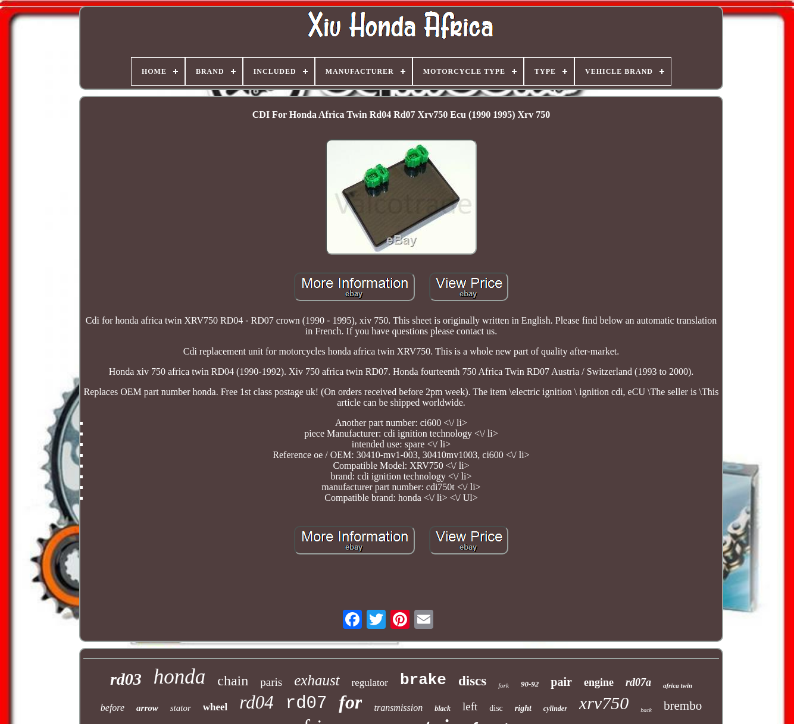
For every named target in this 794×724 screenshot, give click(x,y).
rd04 (256, 702)
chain (232, 680)
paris (271, 682)
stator (180, 708)
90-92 (530, 683)
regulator (370, 682)
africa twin (677, 685)
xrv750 (604, 703)
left (469, 706)
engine (599, 682)
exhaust (316, 680)
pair (561, 681)
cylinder (555, 708)
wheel (215, 707)
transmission (398, 708)
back (646, 710)
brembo (683, 705)
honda (180, 676)
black (442, 708)
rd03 (126, 679)
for (350, 702)
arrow (147, 708)
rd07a (638, 682)
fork (503, 685)
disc (496, 708)
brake (423, 680)
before (112, 708)
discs (472, 680)
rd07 (306, 703)
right (523, 708)
